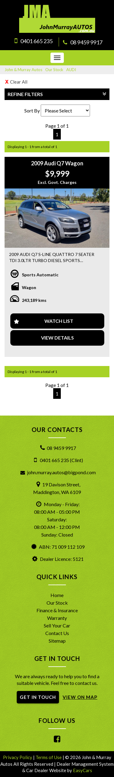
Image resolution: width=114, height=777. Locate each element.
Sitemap (57, 641)
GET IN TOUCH (38, 697)
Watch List (58, 321)
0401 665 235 (36, 41)
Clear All (18, 82)
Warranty (57, 618)
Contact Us (57, 633)
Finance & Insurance (57, 610)
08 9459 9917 (86, 42)
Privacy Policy (18, 757)
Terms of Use (49, 757)
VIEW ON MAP (80, 697)
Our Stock (54, 69)
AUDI (71, 69)
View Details (57, 337)
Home (57, 595)
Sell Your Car (57, 625)
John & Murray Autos (23, 69)
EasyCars (82, 770)
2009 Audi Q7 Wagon (57, 163)
